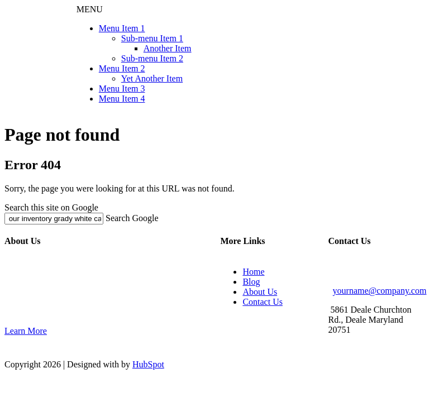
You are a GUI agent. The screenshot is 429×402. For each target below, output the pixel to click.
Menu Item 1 (122, 28)
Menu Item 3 (122, 88)
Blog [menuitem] (251, 281)
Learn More (25, 331)
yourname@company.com (380, 290)
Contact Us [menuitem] (262, 302)
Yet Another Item (152, 78)
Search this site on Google (51, 207)
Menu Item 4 (122, 98)
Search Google (132, 218)
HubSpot (148, 364)
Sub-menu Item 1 (152, 38)
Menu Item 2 (122, 68)
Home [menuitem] (253, 271)
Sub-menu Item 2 (152, 58)
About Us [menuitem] (259, 291)
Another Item (168, 48)
